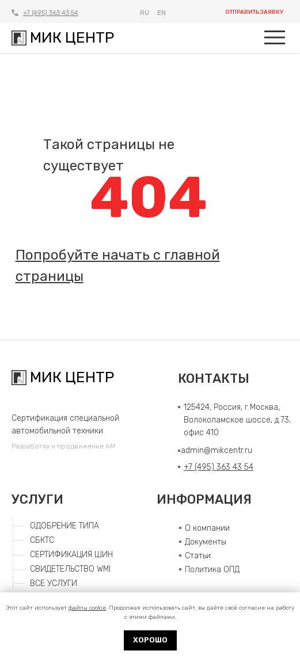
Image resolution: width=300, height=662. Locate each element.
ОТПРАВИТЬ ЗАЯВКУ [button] (254, 12)
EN (161, 13)
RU (144, 13)
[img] (274, 37)
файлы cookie (87, 607)
